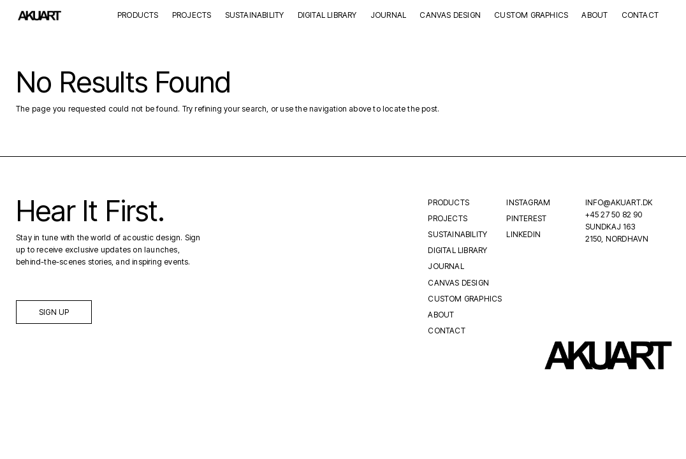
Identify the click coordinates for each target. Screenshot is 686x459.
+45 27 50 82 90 (614, 214)
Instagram (528, 202)
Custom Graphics (531, 15)
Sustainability (254, 15)
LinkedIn (523, 234)
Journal (388, 15)
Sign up (54, 312)
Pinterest (526, 218)
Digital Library (327, 15)
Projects (192, 15)
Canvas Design (450, 15)
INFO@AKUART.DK (619, 202)
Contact (640, 15)
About (594, 15)
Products (138, 15)
